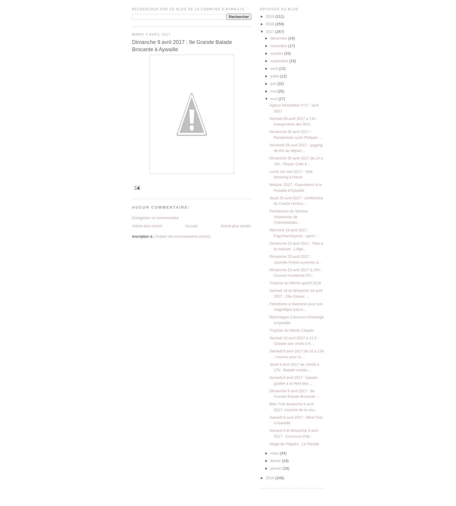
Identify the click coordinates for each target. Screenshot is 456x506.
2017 (270, 31)
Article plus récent (147, 226)
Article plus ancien (236, 226)
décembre (279, 38)
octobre (277, 53)
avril (274, 99)
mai (274, 91)
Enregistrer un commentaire (155, 218)
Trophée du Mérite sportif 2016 (295, 283)
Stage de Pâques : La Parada (294, 444)
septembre (279, 61)
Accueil (191, 226)
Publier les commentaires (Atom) (183, 236)
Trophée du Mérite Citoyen (291, 330)
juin (273, 83)
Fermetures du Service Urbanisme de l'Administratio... (288, 217)
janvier (276, 468)
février (276, 461)
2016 (270, 478)
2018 (270, 24)
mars (275, 453)
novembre (279, 46)
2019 (270, 16)
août (274, 68)
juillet (275, 76)
